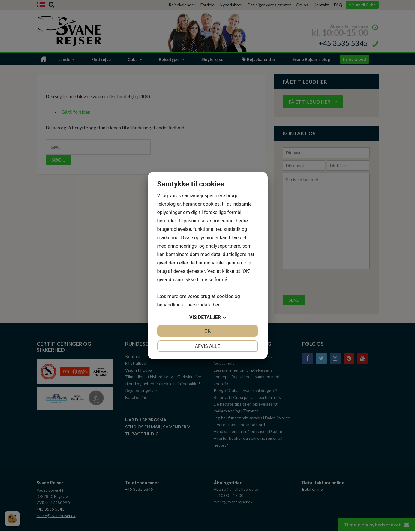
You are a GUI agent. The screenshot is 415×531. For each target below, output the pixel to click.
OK (207, 331)
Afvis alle (207, 346)
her (216, 305)
